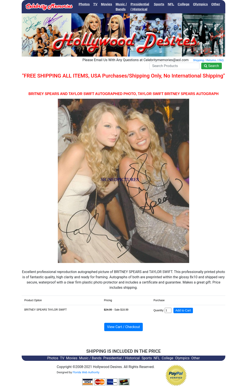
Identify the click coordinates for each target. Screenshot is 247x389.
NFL (171, 4)
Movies (106, 4)
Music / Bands (121, 6)
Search (211, 66)
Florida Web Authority (86, 372)
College (183, 4)
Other (215, 4)
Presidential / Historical (140, 6)
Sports (159, 4)
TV (95, 4)
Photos (84, 4)
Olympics (200, 4)
